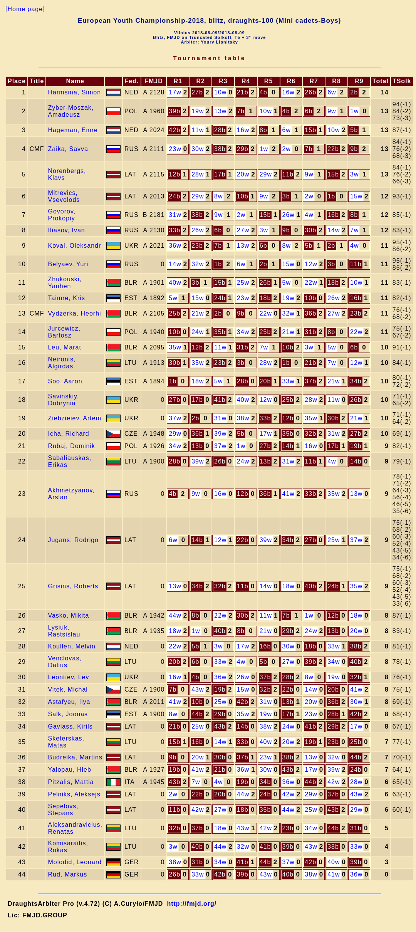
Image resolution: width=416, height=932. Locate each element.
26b (310, 92)
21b (242, 92)
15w (356, 196)
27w (243, 230)
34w (243, 332)
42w (333, 782)
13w (220, 111)
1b (331, 196)
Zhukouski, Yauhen (64, 282)
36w (175, 245)
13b (197, 446)
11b (288, 174)
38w (243, 418)
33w (288, 381)
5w (286, 282)
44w (175, 615)
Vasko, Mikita (68, 615)
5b (354, 130)
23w (175, 149)
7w (354, 230)
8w (218, 196)
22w (311, 282)
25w (243, 282)
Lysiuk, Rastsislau (64, 631)
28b (220, 130)
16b (333, 215)
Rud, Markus (67, 874)
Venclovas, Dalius (64, 661)
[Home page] (25, 9)
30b (310, 230)
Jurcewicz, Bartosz (64, 332)
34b (356, 381)
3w (354, 174)
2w (286, 149)
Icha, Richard (68, 433)
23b (197, 245)
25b (174, 313)
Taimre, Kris (66, 298)
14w (333, 230)
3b (286, 196)
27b (197, 92)
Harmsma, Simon (74, 92)
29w (266, 174)
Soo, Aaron (65, 381)
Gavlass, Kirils (70, 726)
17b (220, 174)
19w (197, 111)
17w (175, 92)
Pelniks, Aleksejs (74, 794)
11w (197, 130)
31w (175, 215)
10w (220, 92)
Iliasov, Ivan (66, 230)
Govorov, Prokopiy (61, 215)
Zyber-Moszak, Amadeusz (71, 111)
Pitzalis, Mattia (71, 782)
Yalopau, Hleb (69, 769)
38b (220, 149)
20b (265, 381)
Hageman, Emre (73, 130)
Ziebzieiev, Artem (74, 418)
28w (197, 174)
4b (263, 92)
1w (354, 111)
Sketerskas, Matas (66, 742)
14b (288, 446)
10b (242, 196)
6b (309, 111)
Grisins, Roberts (73, 586)
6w (331, 92)
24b (174, 196)
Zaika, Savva (68, 149)
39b (174, 111)
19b (356, 446)
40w (175, 282)
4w (309, 215)
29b (242, 149)
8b (263, 130)
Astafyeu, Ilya (69, 702)
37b (310, 381)
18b (333, 282)
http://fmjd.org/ (191, 903)
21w (197, 313)
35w (175, 347)
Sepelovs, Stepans (63, 809)
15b (310, 130)
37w (175, 418)
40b (310, 586)
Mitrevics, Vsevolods (64, 196)
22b (333, 149)
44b (197, 714)
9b (354, 149)
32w (197, 264)
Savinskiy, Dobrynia (63, 399)
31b (310, 332)
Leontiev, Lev (68, 677)
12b (174, 174)
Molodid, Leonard (75, 862)
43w (197, 689)
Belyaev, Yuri (68, 264)
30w (197, 149)
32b (310, 433)
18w (197, 381)
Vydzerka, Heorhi (74, 313)
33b (174, 230)
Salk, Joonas (68, 714)
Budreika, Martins (75, 757)
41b (220, 399)
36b (310, 313)
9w (331, 111)
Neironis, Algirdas (61, 362)
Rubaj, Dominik (71, 446)
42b (174, 130)
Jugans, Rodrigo (73, 540)
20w (243, 174)
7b (241, 111)
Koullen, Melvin (72, 646)
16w (288, 92)
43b (220, 726)
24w (197, 332)
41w (288, 493)
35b (220, 332)
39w (220, 433)
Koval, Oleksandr (74, 245)
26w (288, 215)
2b (354, 92)
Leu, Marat (64, 347)
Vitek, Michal (67, 689)
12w (311, 264)
